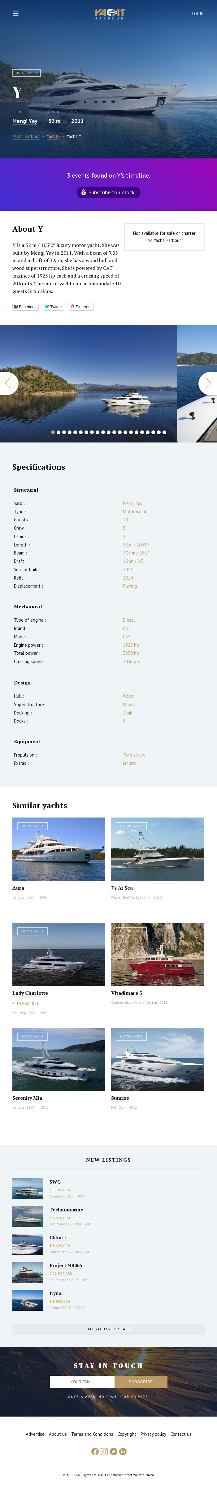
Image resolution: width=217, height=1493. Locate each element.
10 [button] (103, 432)
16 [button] (136, 432)
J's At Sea (122, 887)
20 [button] (159, 432)
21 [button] (164, 432)
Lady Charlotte (30, 993)
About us (58, 1434)
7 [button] (86, 432)
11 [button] (109, 432)
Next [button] (207, 383)
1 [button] (53, 432)
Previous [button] (9, 383)
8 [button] (92, 432)
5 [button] (75, 432)
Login (198, 13)
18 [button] (148, 432)
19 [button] (153, 432)
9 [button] (97, 432)
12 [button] (114, 432)
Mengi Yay (24, 120)
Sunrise (120, 1097)
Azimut (55, 1196)
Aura (18, 887)
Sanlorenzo (58, 1252)
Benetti (18, 897)
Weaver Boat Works (125, 897)
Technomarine (66, 1209)
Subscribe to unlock (111, 192)
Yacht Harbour (110, 15)
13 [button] (120, 432)
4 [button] (70, 432)
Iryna (56, 1293)
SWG (55, 1182)
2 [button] (58, 432)
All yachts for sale (109, 1329)
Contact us (181, 1434)
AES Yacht (57, 1280)
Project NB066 (66, 1265)
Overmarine (59, 1224)
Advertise (35, 1434)
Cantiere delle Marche (127, 1002)
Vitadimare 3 (126, 993)
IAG (113, 1107)
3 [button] (64, 432)
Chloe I (58, 1237)
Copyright (127, 1434)
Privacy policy (153, 1434)
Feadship (19, 1013)
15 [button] (131, 432)
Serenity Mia (27, 1097)
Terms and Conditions (92, 1434)
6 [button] (81, 432)
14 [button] (125, 432)
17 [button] (142, 432)
